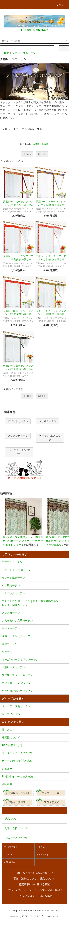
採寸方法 (34, 730)
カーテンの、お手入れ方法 (34, 761)
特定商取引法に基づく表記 (34, 884)
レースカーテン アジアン (19, 452)
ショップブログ (26, 895)
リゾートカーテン (18, 421)
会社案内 (34, 784)
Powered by (34, 916)
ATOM (48, 895)
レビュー (34, 769)
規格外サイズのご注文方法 (34, 776)
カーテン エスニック (50, 437)
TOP (6, 53)
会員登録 (40, 847)
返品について (47, 878)
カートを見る (42, 855)
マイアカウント (11, 847)
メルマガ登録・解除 (48, 890)
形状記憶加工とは (34, 745)
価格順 (36, 144)
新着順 (45, 144)
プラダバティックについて (34, 753)
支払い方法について (39, 872)
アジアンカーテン (18, 435)
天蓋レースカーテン (24, 53)
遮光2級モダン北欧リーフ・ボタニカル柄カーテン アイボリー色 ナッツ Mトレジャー (23, 522)
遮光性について (34, 738)
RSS (40, 895)
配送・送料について (25, 878)
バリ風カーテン (47, 421)
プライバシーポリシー (21, 890)
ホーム (21, 872)
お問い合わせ (10, 862)
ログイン (8, 855)
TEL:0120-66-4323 (34, 30)
